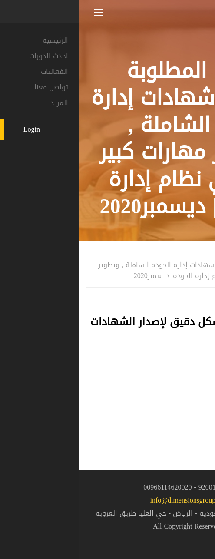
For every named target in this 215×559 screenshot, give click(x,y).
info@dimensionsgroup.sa (107, 500)
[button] (193, 536)
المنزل (199, 253)
